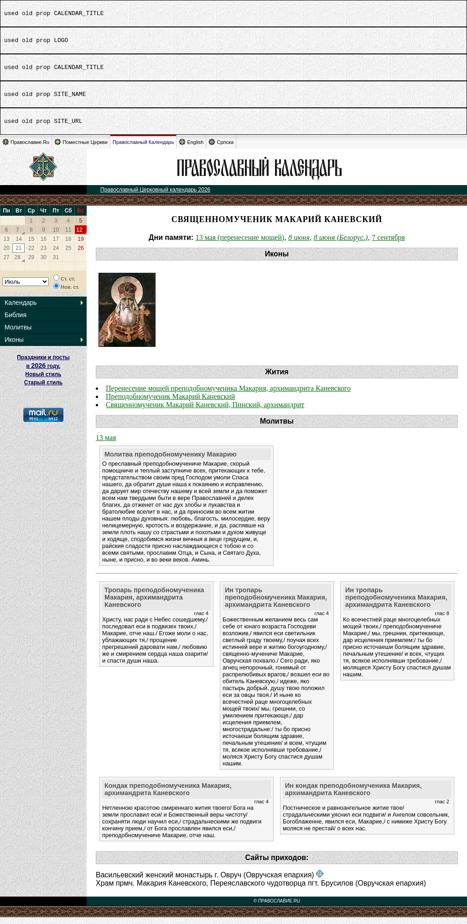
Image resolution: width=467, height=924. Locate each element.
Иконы (14, 346)
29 (31, 264)
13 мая (106, 444)
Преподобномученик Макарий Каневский (170, 403)
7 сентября (388, 244)
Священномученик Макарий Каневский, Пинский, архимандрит (205, 411)
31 (56, 264)
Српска (221, 148)
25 (68, 255)
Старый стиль (43, 389)
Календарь (21, 309)
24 (56, 255)
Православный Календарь (143, 149)
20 (6, 255)
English (191, 148)
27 (6, 264)
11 (68, 237)
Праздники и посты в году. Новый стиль (43, 372)
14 (19, 246)
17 (56, 246)
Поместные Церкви (81, 148)
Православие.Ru (25, 148)
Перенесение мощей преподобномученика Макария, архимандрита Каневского (228, 395)
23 (44, 255)
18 (68, 246)
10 (56, 237)
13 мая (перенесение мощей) (240, 244)
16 (44, 246)
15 (31, 246)
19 (80, 246)
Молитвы (18, 334)
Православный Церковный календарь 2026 (155, 196)
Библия (15, 321)
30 (44, 264)
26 (80, 255)
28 (18, 264)
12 (79, 237)
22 (31, 255)
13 (6, 246)
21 (18, 255)
